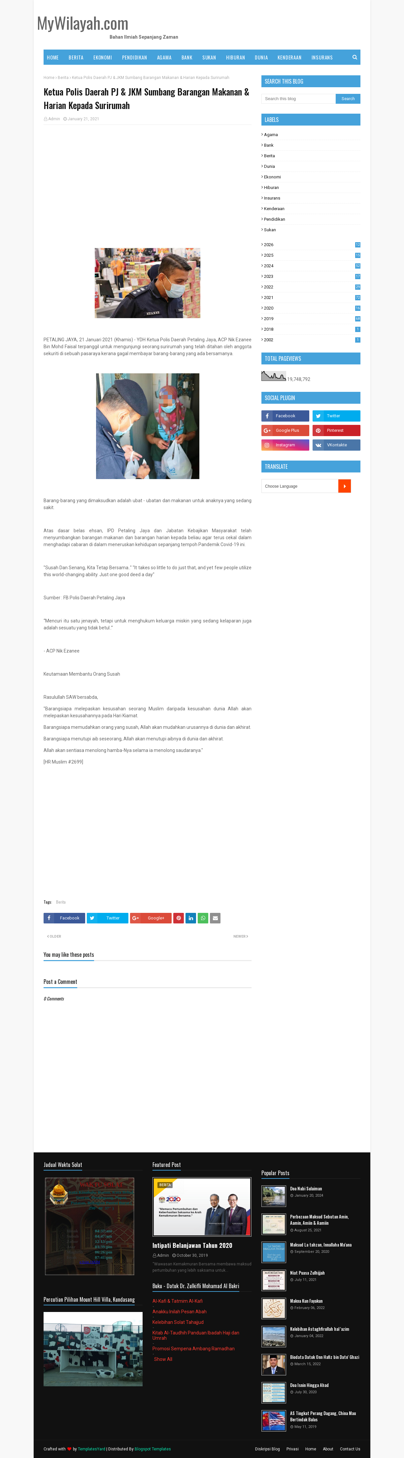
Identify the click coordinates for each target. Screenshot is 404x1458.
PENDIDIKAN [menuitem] (134, 57)
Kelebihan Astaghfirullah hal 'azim (319, 1329)
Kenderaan (274, 208)
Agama (271, 134)
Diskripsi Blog (267, 1449)
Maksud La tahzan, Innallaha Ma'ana (321, 1245)
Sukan (270, 229)
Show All (163, 1359)
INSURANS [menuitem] (322, 57)
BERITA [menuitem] (76, 57)
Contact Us (350, 1449)
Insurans (272, 198)
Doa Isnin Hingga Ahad (309, 1385)
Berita (63, 77)
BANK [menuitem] (187, 57)
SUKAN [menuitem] (209, 57)
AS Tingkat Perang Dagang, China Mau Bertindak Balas (323, 1416)
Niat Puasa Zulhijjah (307, 1273)
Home (49, 77)
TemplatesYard (91, 1449)
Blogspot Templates (153, 1449)
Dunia (269, 166)
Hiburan (271, 187)
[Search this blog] (298, 99)
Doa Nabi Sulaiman (306, 1188)
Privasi (292, 1449)
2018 (312, 329)
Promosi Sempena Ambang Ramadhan (193, 1348)
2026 (312, 244)
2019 (312, 318)
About (328, 1449)
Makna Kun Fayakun (306, 1301)
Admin (54, 119)
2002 (312, 339)
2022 (312, 286)
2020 (312, 308)
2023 (312, 276)
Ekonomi (272, 176)
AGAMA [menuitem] (164, 57)
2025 (312, 255)
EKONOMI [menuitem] (102, 57)
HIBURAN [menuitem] (235, 57)
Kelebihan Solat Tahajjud (178, 1322)
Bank (269, 145)
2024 (312, 265)
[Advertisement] (148, 177)
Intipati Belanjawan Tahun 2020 (192, 1245)
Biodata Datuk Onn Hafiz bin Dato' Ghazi (324, 1357)
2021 (312, 297)
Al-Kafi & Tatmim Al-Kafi (177, 1301)
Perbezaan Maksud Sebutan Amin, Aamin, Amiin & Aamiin (319, 1220)
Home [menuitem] (53, 57)
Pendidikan (274, 219)
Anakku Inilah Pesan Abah (179, 1311)
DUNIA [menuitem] (261, 57)
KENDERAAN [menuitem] (289, 57)
